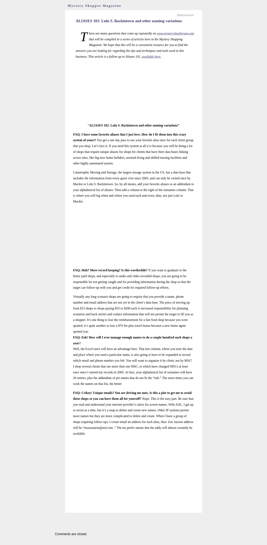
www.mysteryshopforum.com (175, 33)
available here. (151, 56)
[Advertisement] (133, 91)
